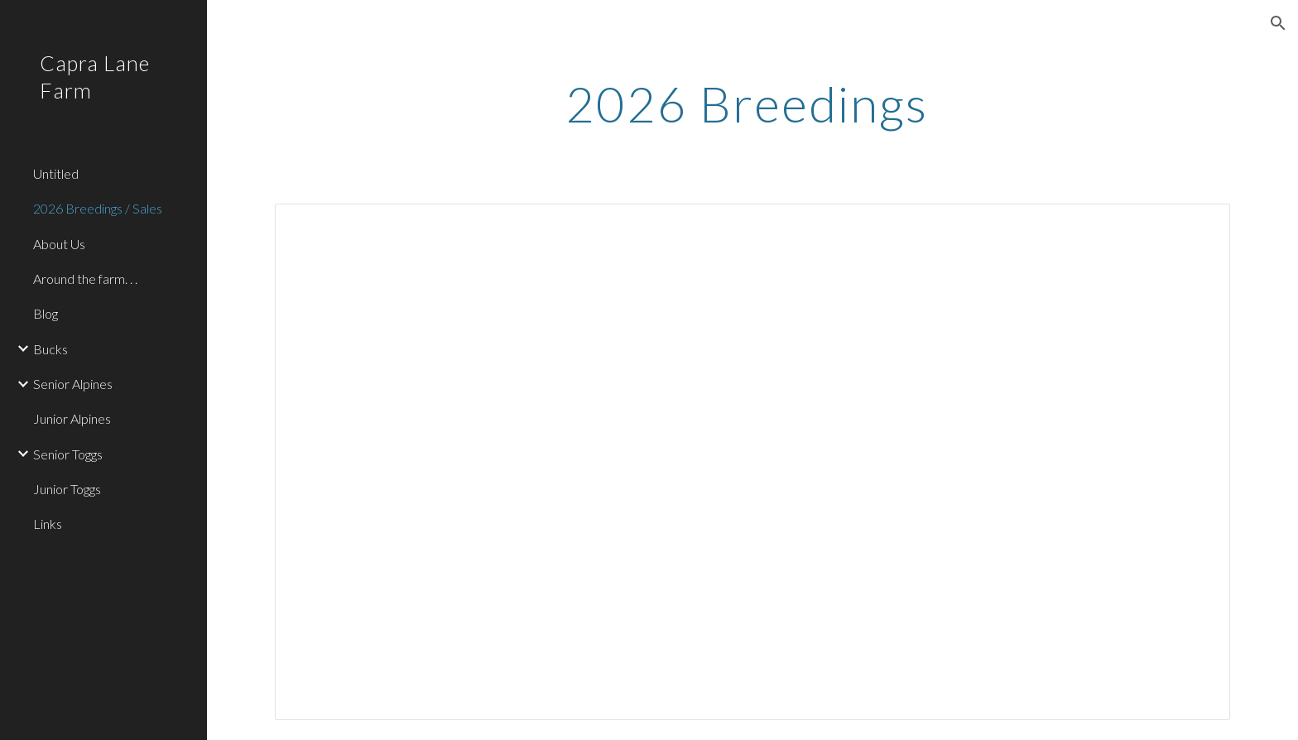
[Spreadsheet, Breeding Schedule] (752, 462)
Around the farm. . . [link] (85, 278)
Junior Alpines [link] (72, 418)
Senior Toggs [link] (68, 454)
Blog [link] (45, 313)
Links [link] (47, 523)
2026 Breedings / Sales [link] (97, 208)
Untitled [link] (56, 173)
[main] (752, 103)
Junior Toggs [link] (67, 489)
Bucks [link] (50, 349)
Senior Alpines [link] (73, 384)
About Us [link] (59, 244)
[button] (1278, 23)
